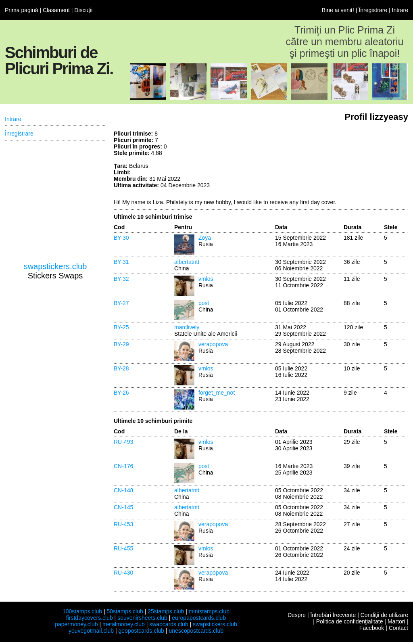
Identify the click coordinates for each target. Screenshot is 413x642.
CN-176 (123, 466)
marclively (186, 327)
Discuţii (83, 10)
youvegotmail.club (91, 630)
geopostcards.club (142, 630)
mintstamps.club (209, 611)
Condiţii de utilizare (384, 615)
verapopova (213, 344)
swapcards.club (168, 624)
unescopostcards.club (196, 630)
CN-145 (123, 507)
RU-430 (123, 572)
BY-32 (121, 279)
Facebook (371, 628)
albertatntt (186, 262)
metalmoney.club (123, 624)
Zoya (204, 237)
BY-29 (121, 344)
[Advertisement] (347, 160)
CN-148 (123, 490)
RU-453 (123, 524)
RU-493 (123, 442)
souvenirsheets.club (142, 618)
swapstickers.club (55, 266)
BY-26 (121, 392)
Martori (396, 621)
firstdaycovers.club (89, 618)
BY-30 (121, 237)
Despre (297, 615)
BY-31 (121, 262)
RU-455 (123, 548)
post (203, 303)
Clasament (56, 10)
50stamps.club (124, 611)
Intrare (400, 10)
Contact (398, 628)
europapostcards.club (199, 618)
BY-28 (121, 368)
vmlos (205, 279)
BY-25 (121, 327)
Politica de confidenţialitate (349, 621)
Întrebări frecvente (333, 615)
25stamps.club (166, 611)
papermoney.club (76, 624)
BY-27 (121, 303)
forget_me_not (216, 392)
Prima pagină (21, 10)
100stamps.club (82, 611)
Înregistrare (373, 10)
